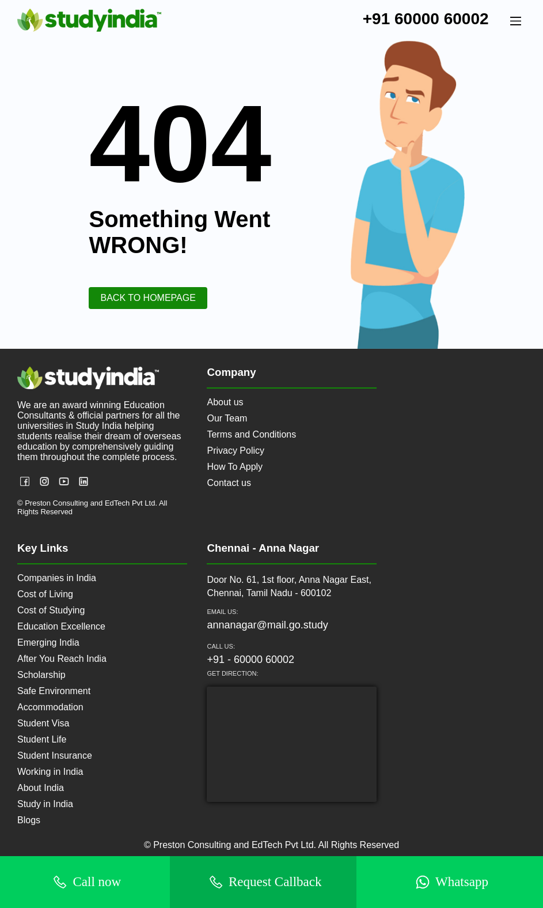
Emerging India (48, 642)
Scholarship (41, 675)
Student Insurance (54, 755)
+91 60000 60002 (426, 19)
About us (225, 402)
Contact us (228, 483)
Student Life (41, 739)
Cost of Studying (51, 610)
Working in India (50, 772)
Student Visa (43, 723)
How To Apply (235, 467)
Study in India (45, 804)
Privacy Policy (235, 450)
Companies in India (56, 578)
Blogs (28, 820)
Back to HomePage (147, 298)
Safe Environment (53, 691)
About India (40, 788)
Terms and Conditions (251, 434)
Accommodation (50, 707)
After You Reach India (62, 659)
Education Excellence (61, 626)
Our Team (227, 418)
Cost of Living (45, 594)
